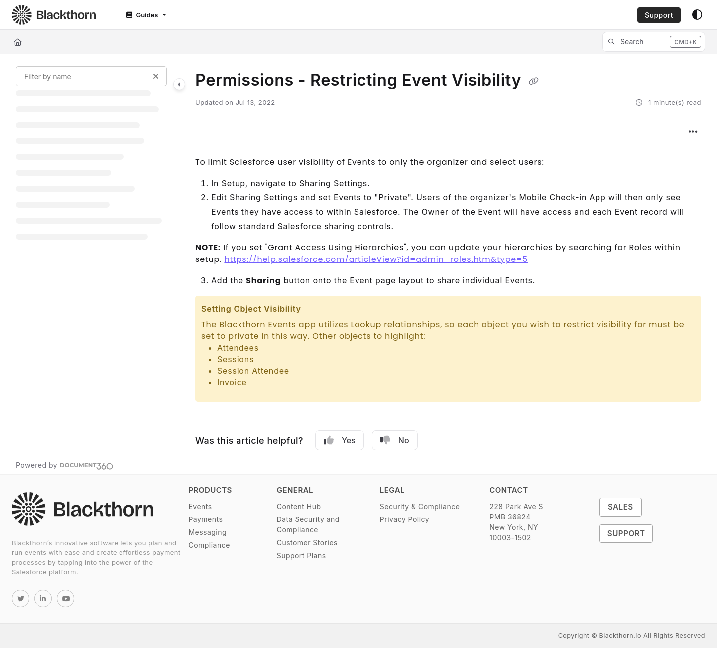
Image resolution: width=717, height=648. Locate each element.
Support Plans (301, 555)
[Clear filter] (156, 76)
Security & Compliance (420, 506)
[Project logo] (54, 15)
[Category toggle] (179, 84)
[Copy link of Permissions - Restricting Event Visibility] (534, 81)
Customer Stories (307, 542)
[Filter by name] (91, 76)
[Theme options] (697, 15)
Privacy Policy (404, 519)
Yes (340, 440)
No (394, 440)
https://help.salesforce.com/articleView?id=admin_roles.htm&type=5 (376, 259)
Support (659, 15)
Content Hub (299, 506)
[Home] (18, 42)
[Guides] (145, 15)
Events (200, 506)
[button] (653, 42)
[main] (448, 264)
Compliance (209, 545)
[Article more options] (693, 132)
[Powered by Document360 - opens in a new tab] (65, 464)
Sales (620, 507)
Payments (205, 519)
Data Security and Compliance (308, 524)
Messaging (207, 532)
